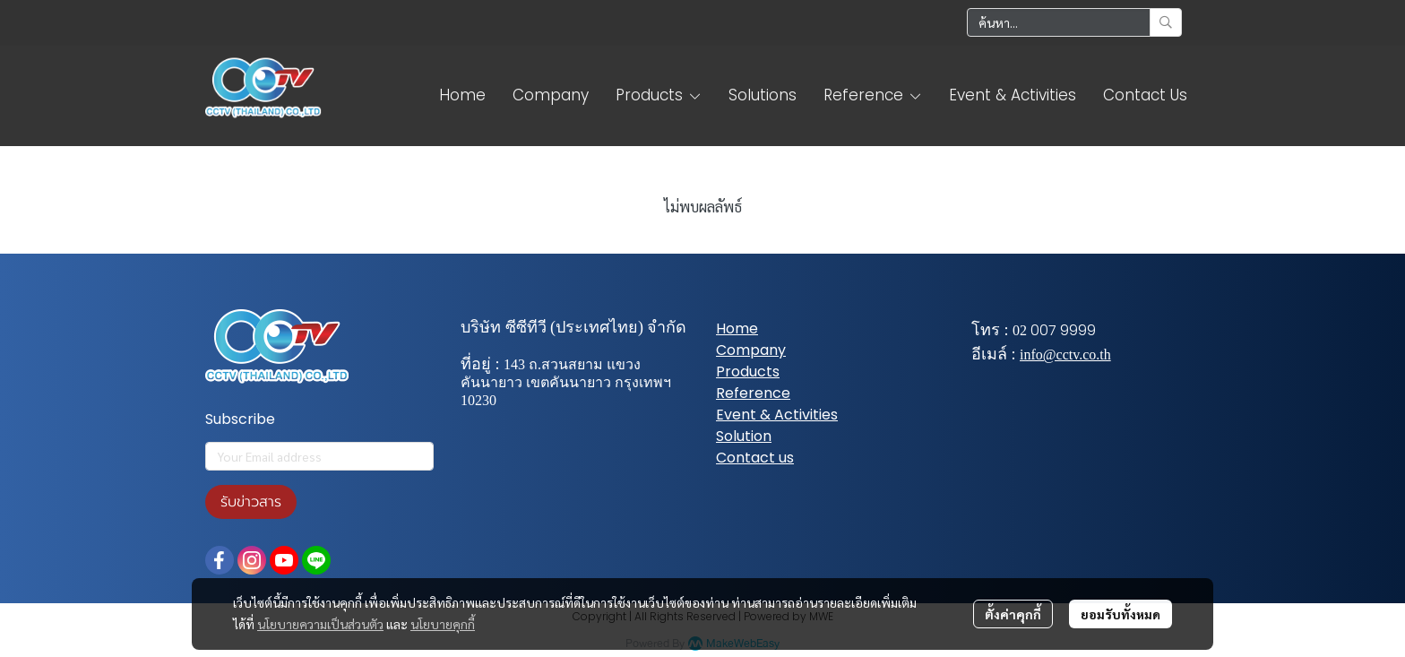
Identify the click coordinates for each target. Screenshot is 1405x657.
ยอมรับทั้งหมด (1120, 614)
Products (748, 371)
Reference (753, 393)
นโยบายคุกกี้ (442, 624)
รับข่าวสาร (250, 502)
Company (751, 350)
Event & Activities (777, 414)
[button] (1074, 22)
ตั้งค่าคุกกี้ (1013, 614)
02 (1020, 330)
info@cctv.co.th (1065, 354)
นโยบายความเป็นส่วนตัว (320, 624)
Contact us (755, 457)
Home (737, 328)
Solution (743, 436)
